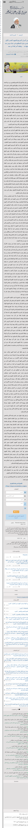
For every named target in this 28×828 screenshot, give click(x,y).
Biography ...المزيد (21, 608)
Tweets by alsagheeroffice (21, 597)
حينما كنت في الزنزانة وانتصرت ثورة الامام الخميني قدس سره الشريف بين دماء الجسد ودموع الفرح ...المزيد (14, 644)
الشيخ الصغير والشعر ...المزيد (19, 611)
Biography (23, 554)
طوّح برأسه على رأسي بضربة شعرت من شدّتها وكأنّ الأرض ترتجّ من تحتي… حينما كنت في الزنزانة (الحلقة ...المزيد (14, 562)
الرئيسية (18, 35)
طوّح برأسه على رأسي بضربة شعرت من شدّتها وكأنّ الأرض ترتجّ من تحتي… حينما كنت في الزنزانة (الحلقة (14, 679)
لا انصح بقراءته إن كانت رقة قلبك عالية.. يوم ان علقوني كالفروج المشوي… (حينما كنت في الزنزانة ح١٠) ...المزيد (14, 633)
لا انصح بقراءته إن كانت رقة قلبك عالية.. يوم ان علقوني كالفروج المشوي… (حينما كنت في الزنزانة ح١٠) (14, 666)
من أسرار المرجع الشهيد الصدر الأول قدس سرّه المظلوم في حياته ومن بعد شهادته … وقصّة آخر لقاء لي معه (14, 43)
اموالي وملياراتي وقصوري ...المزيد (18, 614)
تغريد (19, 76)
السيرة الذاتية (11, 35)
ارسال (14, 511)
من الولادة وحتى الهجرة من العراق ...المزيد (16, 603)
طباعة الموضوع (7, 54)
